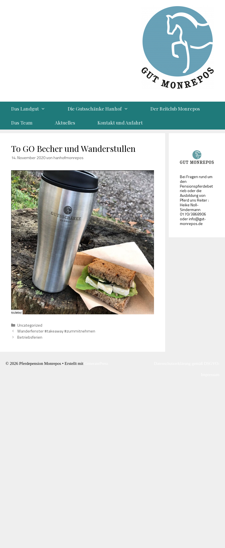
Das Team (22, 122)
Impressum (210, 374)
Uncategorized (29, 325)
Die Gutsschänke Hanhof (104, 109)
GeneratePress (96, 363)
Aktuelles (65, 122)
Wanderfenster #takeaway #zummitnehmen (56, 331)
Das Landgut (34, 109)
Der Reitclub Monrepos (175, 109)
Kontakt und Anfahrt (120, 122)
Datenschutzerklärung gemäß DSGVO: (186, 363)
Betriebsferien (29, 337)
